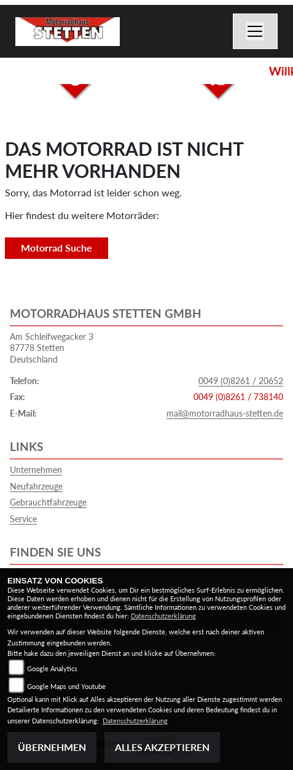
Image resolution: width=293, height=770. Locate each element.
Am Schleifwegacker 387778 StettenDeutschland (51, 347)
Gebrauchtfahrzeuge (48, 502)
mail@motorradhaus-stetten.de (224, 413)
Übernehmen (52, 747)
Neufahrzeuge (36, 486)
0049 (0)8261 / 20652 (240, 380)
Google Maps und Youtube (66, 686)
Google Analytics (52, 668)
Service (23, 519)
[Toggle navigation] (255, 31)
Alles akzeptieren (162, 747)
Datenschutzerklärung (163, 616)
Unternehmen (36, 469)
